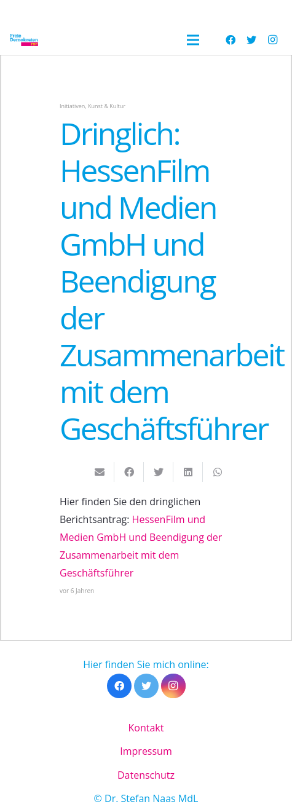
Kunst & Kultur (106, 106)
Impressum (146, 751)
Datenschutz (146, 775)
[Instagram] (272, 40)
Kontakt (146, 727)
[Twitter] (251, 40)
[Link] (24, 40)
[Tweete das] (158, 472)
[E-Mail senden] (99, 472)
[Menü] (193, 40)
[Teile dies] (129, 472)
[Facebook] (230, 40)
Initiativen (72, 106)
